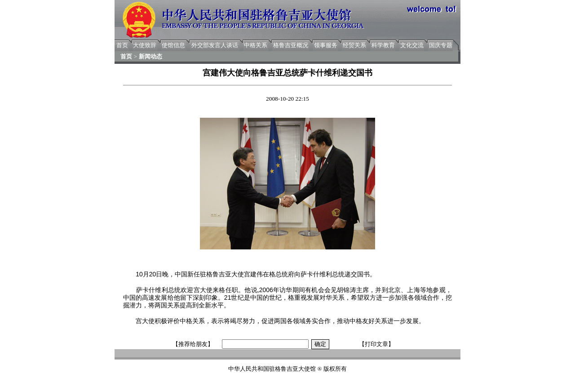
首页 (122, 45)
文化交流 (412, 45)
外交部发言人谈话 (214, 45)
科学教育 (383, 45)
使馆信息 (173, 45)
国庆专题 (440, 45)
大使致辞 (144, 45)
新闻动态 (150, 56)
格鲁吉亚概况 (290, 45)
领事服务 (325, 45)
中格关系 (255, 45)
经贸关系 (354, 45)
